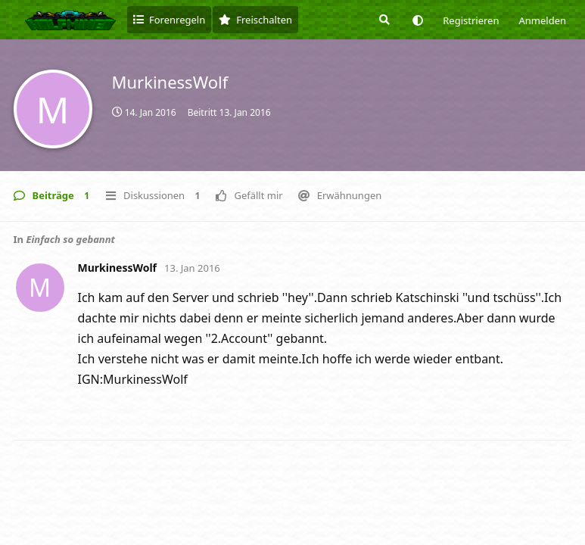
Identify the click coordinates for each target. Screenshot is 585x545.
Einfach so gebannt (70, 239)
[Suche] (383, 19)
